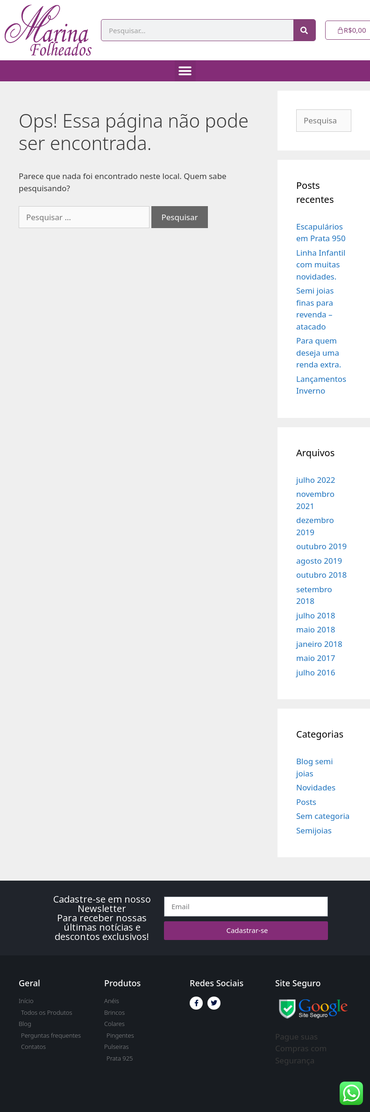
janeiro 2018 (319, 644)
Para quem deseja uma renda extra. (318, 352)
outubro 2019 (321, 546)
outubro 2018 (321, 574)
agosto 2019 (319, 560)
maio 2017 (315, 658)
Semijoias (314, 830)
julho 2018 (315, 615)
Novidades (315, 787)
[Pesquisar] (304, 30)
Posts (306, 801)
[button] (185, 70)
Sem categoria (322, 816)
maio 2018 (315, 629)
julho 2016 (315, 672)
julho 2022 (315, 479)
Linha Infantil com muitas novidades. (320, 264)
